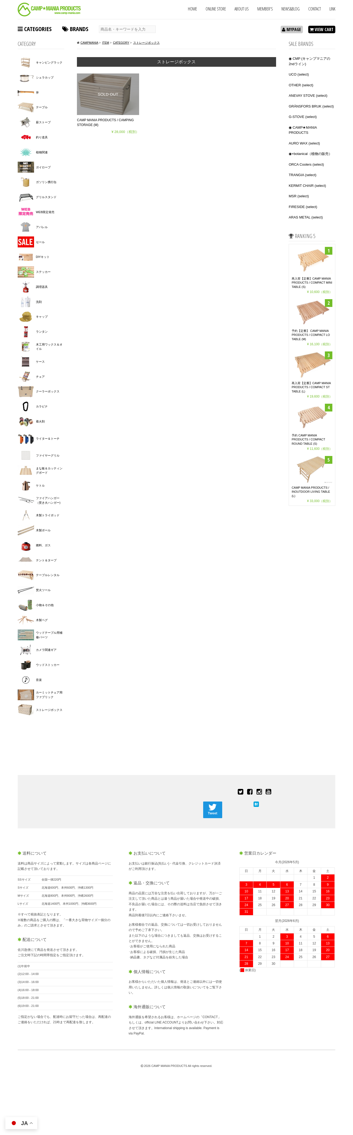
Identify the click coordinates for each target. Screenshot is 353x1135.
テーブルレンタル (48, 575)
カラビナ (42, 406)
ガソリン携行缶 (46, 182)
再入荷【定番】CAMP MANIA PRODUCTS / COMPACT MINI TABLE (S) (312, 282)
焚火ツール (43, 590)
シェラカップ (45, 77)
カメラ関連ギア (46, 649)
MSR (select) (299, 196)
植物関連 (42, 152)
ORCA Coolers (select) (306, 164)
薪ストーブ (43, 122)
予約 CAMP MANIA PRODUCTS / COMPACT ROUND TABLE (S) (308, 439)
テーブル (42, 107)
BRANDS (75, 29)
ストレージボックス (49, 709)
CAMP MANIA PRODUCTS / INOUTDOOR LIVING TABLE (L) (311, 492)
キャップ (42, 316)
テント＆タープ (46, 560)
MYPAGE (291, 29)
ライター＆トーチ (48, 438)
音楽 (39, 679)
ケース (40, 361)
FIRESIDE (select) (303, 207)
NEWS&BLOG (290, 9)
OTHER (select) (301, 85)
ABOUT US (242, 9)
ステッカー (43, 271)
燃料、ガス (43, 545)
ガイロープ (43, 167)
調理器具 (42, 286)
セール (40, 242)
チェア (40, 376)
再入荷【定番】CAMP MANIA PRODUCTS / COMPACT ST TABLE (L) (311, 387)
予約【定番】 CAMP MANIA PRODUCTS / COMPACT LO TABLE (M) (311, 335)
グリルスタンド (46, 197)
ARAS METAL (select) (306, 217)
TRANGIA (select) (302, 175)
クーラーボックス (48, 391)
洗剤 (39, 301)
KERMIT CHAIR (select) (307, 186)
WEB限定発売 (45, 212)
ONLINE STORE (216, 9)
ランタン (42, 331)
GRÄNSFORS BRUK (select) (311, 106)
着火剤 (40, 421)
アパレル (42, 227)
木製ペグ (42, 620)
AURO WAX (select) (304, 143)
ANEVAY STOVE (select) (308, 96)
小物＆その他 (45, 605)
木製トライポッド (48, 515)
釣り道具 (42, 137)
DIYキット (43, 256)
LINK (332, 9)
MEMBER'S (265, 9)
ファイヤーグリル (48, 455)
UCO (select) (299, 74)
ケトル (40, 485)
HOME (192, 9)
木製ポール (43, 530)
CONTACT (314, 9)
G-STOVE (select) (303, 117)
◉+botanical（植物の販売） (310, 154)
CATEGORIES (34, 29)
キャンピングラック (49, 62)
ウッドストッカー (48, 664)
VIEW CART (321, 29)
